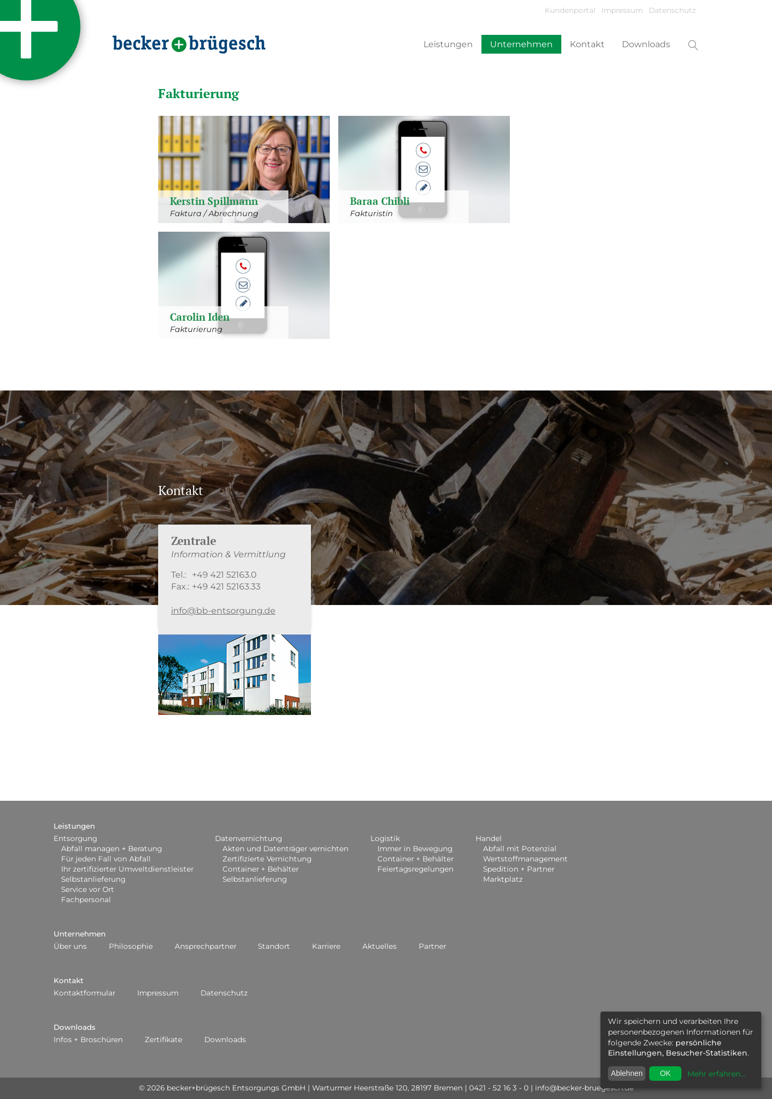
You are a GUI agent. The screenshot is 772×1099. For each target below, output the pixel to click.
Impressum (622, 10)
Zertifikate (163, 1039)
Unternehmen (521, 44)
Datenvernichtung (248, 838)
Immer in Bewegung (414, 848)
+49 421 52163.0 (224, 575)
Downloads (646, 44)
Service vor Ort (87, 889)
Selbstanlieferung (93, 879)
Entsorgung (75, 838)
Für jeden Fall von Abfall (106, 858)
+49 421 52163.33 (226, 586)
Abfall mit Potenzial (519, 848)
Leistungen (448, 44)
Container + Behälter (260, 869)
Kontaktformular (84, 993)
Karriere (326, 946)
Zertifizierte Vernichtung (266, 858)
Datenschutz (672, 10)
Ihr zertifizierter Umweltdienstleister (127, 869)
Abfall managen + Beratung (111, 848)
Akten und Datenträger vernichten (285, 848)
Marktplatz (503, 879)
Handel (489, 838)
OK (665, 1073)
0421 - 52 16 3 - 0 (499, 1087)
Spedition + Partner (518, 869)
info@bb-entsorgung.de (223, 611)
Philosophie (131, 946)
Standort (274, 946)
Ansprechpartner (205, 946)
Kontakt (587, 44)
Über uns (70, 946)
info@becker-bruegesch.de (584, 1087)
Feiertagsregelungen (415, 869)
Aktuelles (379, 946)
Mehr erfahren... (716, 1074)
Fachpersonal (86, 899)
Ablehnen (627, 1073)
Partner (432, 946)
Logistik (385, 838)
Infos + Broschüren (88, 1039)
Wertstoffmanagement (525, 858)
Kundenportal (570, 10)
